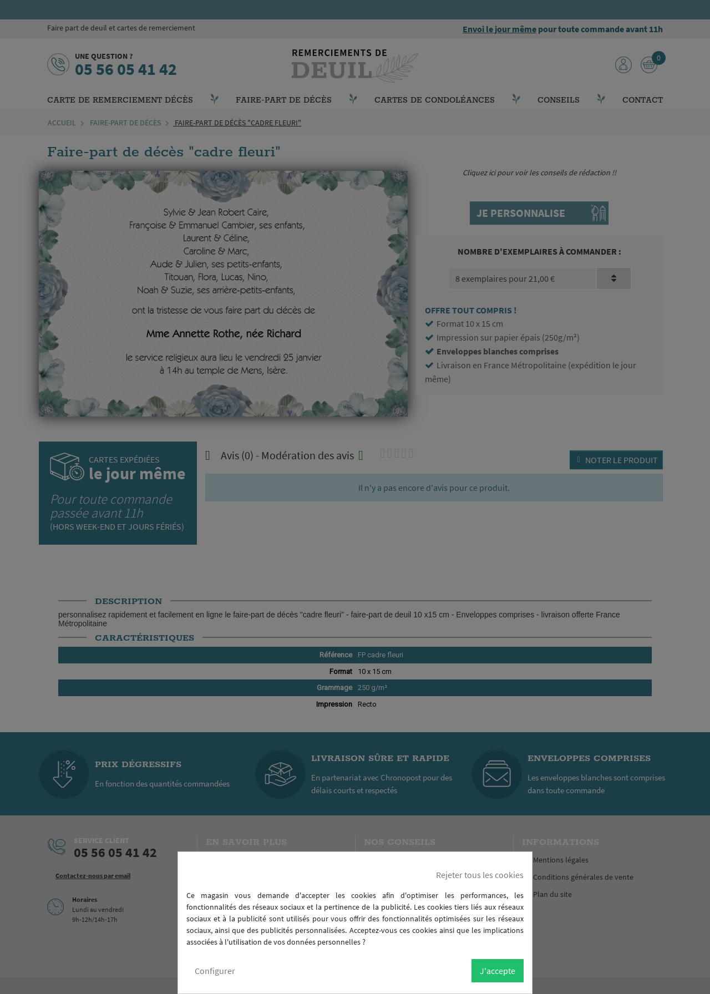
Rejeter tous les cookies (480, 874)
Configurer (215, 970)
